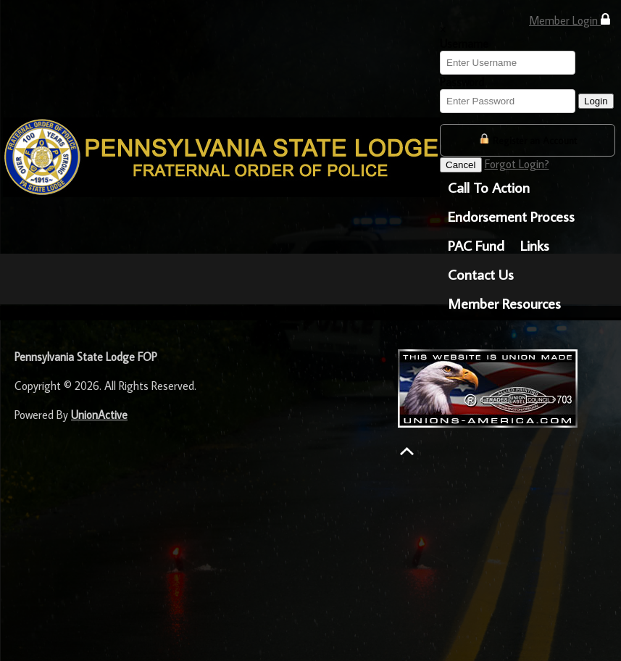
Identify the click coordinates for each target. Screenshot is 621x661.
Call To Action (489, 187)
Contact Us (481, 274)
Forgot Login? (517, 164)
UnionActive (99, 414)
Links (534, 245)
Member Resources (504, 303)
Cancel (461, 164)
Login (596, 101)
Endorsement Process (511, 216)
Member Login (569, 20)
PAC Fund (476, 245)
